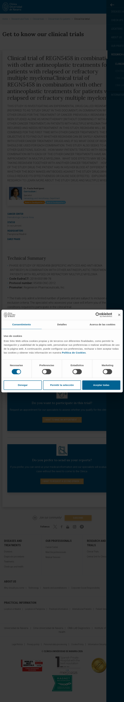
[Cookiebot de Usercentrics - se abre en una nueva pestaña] (98, 314)
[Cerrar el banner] (119, 315)
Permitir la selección (62, 385)
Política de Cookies (74, 352)
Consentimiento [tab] (21, 324)
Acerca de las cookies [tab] (102, 324)
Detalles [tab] (62, 324)
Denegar (23, 385)
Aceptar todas (101, 385)
